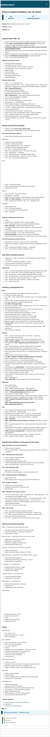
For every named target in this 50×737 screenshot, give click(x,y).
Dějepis (5, 708)
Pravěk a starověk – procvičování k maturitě (17, 702)
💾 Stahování (7, 720)
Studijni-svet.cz (8, 4)
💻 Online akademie (9, 722)
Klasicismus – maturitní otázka (13, 706)
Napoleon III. (8, 704)
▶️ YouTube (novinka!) (9, 718)
